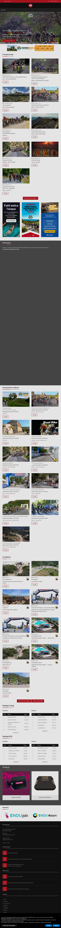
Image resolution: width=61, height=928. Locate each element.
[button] (59, 915)
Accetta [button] (56, 925)
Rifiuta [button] (48, 925)
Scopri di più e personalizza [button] (9, 925)
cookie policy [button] (23, 918)
